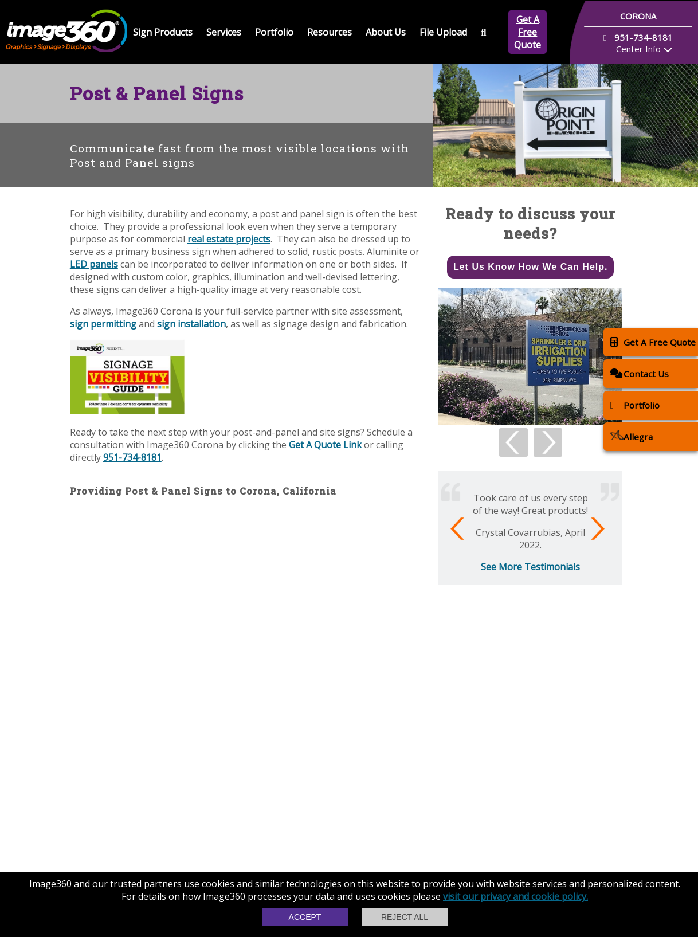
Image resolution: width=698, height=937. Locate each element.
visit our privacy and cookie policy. (515, 896)
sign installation (191, 323)
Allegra (631, 436)
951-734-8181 (132, 457)
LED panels (94, 264)
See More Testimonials (530, 566)
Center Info (638, 48)
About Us (386, 32)
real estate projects (228, 239)
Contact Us (639, 373)
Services (223, 32)
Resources (329, 32)
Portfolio (274, 32)
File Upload (443, 32)
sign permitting (103, 323)
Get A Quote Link (325, 444)
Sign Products (163, 32)
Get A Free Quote (527, 32)
